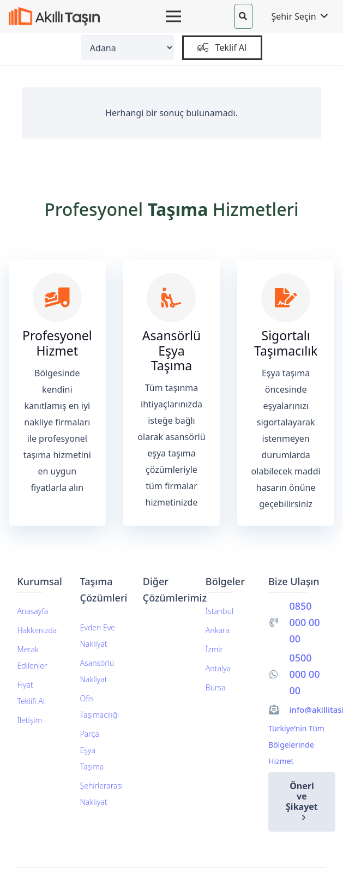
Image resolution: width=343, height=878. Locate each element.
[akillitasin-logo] (54, 16)
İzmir (214, 649)
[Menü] (173, 16)
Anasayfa (32, 611)
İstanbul (219, 611)
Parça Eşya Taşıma (92, 750)
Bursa (216, 687)
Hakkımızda (37, 630)
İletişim (29, 720)
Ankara (218, 630)
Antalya (218, 668)
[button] (243, 16)
